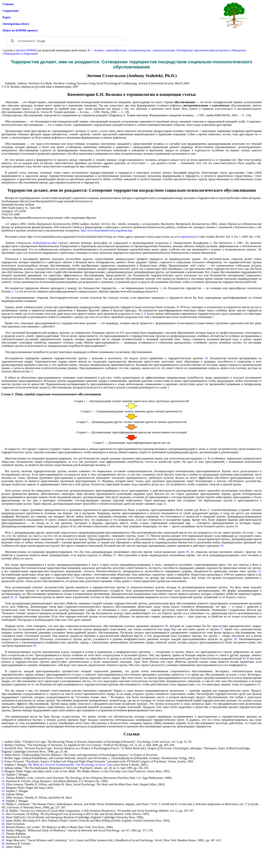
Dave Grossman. (15, 823)
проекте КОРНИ (26, 50)
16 (236, 526)
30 (244, 658)
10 (205, 358)
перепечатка (187, 236)
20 (192, 551)
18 (221, 545)
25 (15, 597)
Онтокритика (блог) (16, 23)
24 (11, 597)
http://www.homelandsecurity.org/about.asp (106, 230)
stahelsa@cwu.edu (45, 242)
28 (235, 639)
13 (108, 465)
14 (98, 481)
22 (259, 571)
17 (147, 535)
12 (204, 458)
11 (31, 371)
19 (187, 551)
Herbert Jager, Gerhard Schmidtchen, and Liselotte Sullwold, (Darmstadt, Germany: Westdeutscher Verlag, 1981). (99, 758)
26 (166, 626)
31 (258, 684)
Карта (7, 17)
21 (114, 555)
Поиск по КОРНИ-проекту (20, 30)
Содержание (11, 10)
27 (221, 629)
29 (34, 645)
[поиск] (66, 41)
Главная (8, 4)
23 (72, 577)
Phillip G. (12, 804)
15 (164, 503)
